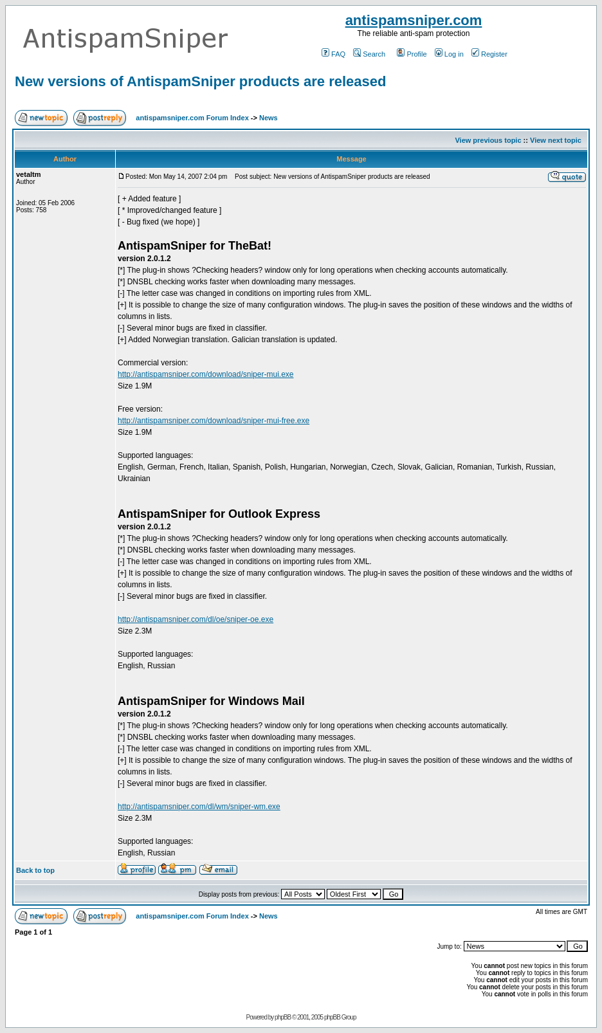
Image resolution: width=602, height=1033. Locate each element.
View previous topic (488, 140)
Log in (449, 54)
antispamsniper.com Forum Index (192, 118)
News (268, 118)
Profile (411, 54)
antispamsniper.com (413, 20)
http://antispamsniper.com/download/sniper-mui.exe (205, 374)
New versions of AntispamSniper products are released (200, 81)
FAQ (333, 54)
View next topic (555, 140)
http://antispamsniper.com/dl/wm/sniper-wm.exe (199, 806)
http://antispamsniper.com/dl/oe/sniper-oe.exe (195, 619)
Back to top (35, 870)
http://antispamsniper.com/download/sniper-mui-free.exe (213, 420)
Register (489, 54)
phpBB (283, 1017)
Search (369, 54)
